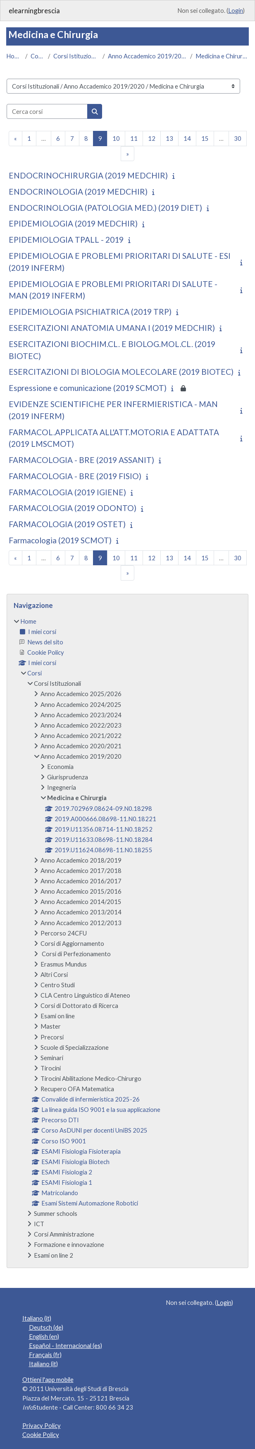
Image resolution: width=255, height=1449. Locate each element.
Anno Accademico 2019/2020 (147, 56)
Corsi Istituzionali (76, 56)
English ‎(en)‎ (44, 1336)
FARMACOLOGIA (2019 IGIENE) (67, 492)
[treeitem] (127, 938)
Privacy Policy (41, 1425)
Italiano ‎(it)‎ (36, 1318)
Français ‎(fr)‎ (45, 1354)
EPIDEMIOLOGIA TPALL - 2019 (66, 239)
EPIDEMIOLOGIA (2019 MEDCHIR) (73, 223)
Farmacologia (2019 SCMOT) (60, 540)
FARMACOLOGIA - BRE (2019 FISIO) (75, 476)
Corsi (38, 56)
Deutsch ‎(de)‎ (46, 1327)
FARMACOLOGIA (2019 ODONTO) (72, 508)
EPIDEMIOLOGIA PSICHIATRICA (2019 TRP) (90, 311)
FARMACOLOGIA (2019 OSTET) (67, 524)
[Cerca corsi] (47, 111)
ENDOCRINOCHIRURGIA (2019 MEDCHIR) (88, 175)
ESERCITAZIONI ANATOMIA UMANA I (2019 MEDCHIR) (112, 328)
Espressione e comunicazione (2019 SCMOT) (88, 388)
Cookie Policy (40, 1434)
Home (14, 56)
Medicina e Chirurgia (222, 56)
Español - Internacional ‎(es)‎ (65, 1345)
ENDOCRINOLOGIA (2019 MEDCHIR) (78, 191)
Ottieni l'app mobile (48, 1379)
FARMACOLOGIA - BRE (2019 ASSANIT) (81, 460)
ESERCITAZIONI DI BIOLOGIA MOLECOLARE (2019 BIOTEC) (121, 371)
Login (235, 10)
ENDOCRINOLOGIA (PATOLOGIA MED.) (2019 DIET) (105, 207)
